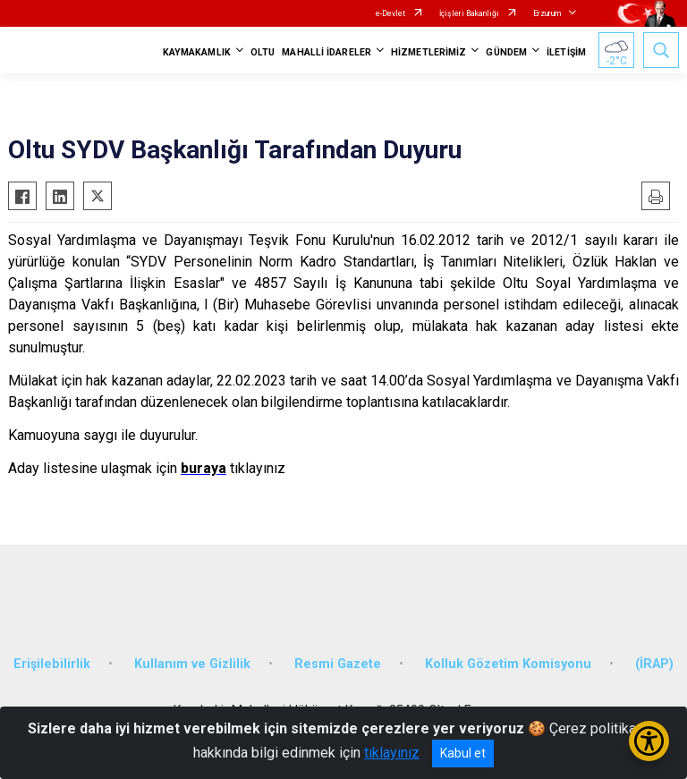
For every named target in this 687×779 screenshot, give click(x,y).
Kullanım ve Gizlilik (192, 664)
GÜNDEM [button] (506, 52)
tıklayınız (392, 752)
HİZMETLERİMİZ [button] (428, 52)
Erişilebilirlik (51, 664)
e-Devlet (390, 13)
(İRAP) (654, 664)
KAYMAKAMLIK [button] (197, 52)
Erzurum (547, 13)
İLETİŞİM (566, 52)
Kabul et (463, 753)
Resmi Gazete (337, 664)
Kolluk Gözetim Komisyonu (508, 664)
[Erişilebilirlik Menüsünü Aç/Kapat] (649, 741)
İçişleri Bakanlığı (469, 13)
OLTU (262, 52)
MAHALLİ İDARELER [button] (326, 52)
